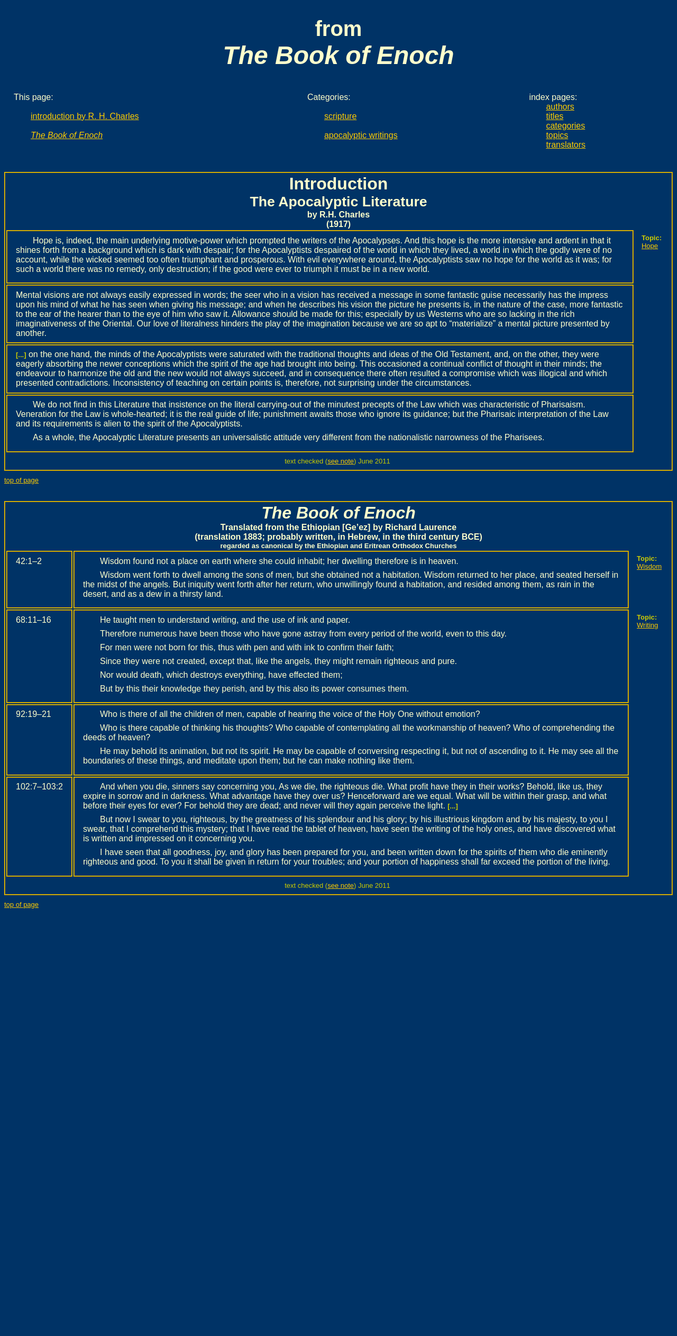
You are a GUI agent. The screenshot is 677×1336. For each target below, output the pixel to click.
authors (560, 106)
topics (557, 135)
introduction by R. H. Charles (85, 116)
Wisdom (649, 566)
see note (340, 461)
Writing (647, 625)
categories (565, 125)
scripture (340, 116)
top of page (21, 480)
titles (554, 116)
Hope (650, 246)
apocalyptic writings (361, 135)
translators (565, 144)
